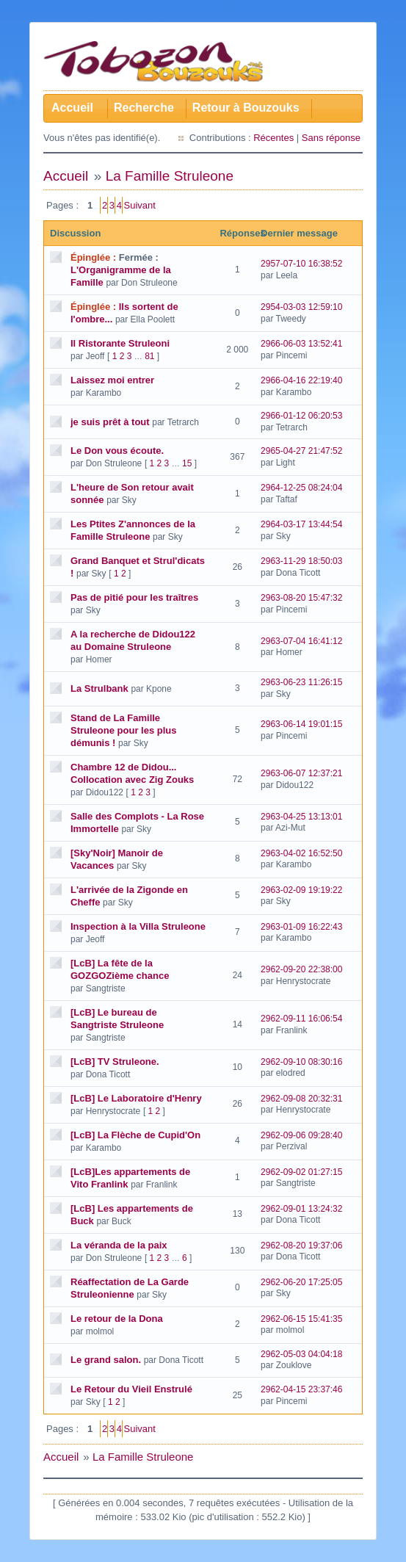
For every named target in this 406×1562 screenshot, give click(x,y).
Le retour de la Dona (116, 1318)
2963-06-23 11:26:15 (301, 682)
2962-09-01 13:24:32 (301, 1209)
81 (149, 356)
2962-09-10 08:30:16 (301, 1062)
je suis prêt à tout (110, 421)
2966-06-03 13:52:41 (301, 344)
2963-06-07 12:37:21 (301, 773)
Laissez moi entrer (112, 380)
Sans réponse (331, 137)
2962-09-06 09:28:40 (301, 1135)
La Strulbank (99, 688)
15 (187, 463)
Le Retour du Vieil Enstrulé (131, 1389)
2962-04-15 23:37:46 (301, 1389)
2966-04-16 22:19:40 (301, 380)
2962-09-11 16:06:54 (301, 1018)
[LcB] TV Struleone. (114, 1061)
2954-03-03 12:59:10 (301, 307)
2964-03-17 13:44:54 (301, 524)
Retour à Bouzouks (246, 107)
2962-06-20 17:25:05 (301, 1282)
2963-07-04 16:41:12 (301, 641)
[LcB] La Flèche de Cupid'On (135, 1134)
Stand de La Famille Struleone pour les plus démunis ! (123, 730)
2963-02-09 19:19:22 (301, 890)
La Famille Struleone (169, 176)
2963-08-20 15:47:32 (301, 598)
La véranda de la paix (118, 1245)
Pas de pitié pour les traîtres (134, 597)
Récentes (273, 137)
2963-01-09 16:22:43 (301, 927)
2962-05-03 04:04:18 (301, 1354)
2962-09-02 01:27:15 (301, 1172)
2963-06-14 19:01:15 (301, 724)
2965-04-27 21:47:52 (301, 451)
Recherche (144, 107)
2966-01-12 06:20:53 (301, 416)
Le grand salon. (105, 1359)
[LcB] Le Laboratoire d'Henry (136, 1098)
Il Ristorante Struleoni (120, 343)
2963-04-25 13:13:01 (301, 816)
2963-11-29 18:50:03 (301, 561)
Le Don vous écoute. (117, 450)
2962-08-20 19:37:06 (301, 1245)
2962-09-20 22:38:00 (301, 969)
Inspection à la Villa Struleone (138, 926)
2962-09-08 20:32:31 (301, 1098)
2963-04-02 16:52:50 (301, 853)
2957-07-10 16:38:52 (301, 263)
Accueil (72, 107)
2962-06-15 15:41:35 (301, 1319)
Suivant (140, 205)
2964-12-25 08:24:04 (301, 487)
